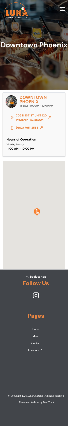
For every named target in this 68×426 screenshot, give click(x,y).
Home (35, 329)
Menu (35, 336)
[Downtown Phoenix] (37, 212)
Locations (36, 350)
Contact (35, 343)
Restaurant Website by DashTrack (36, 402)
